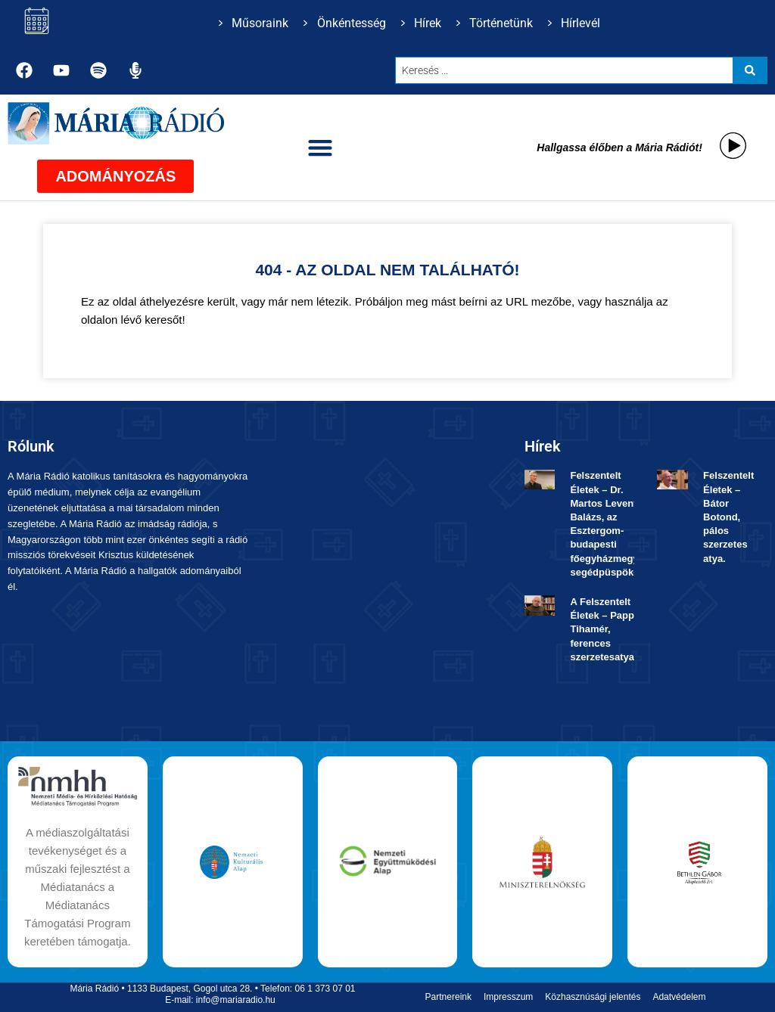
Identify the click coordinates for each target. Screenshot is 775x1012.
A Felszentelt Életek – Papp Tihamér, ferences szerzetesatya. (603, 629)
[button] (320, 148)
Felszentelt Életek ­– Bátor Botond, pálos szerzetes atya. (728, 516)
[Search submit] (750, 70)
